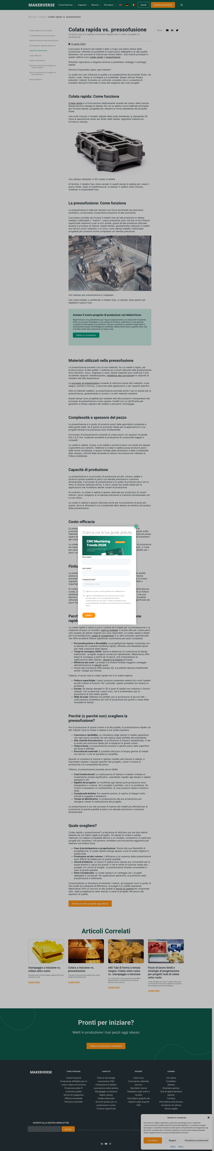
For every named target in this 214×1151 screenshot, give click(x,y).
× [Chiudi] (136, 526)
